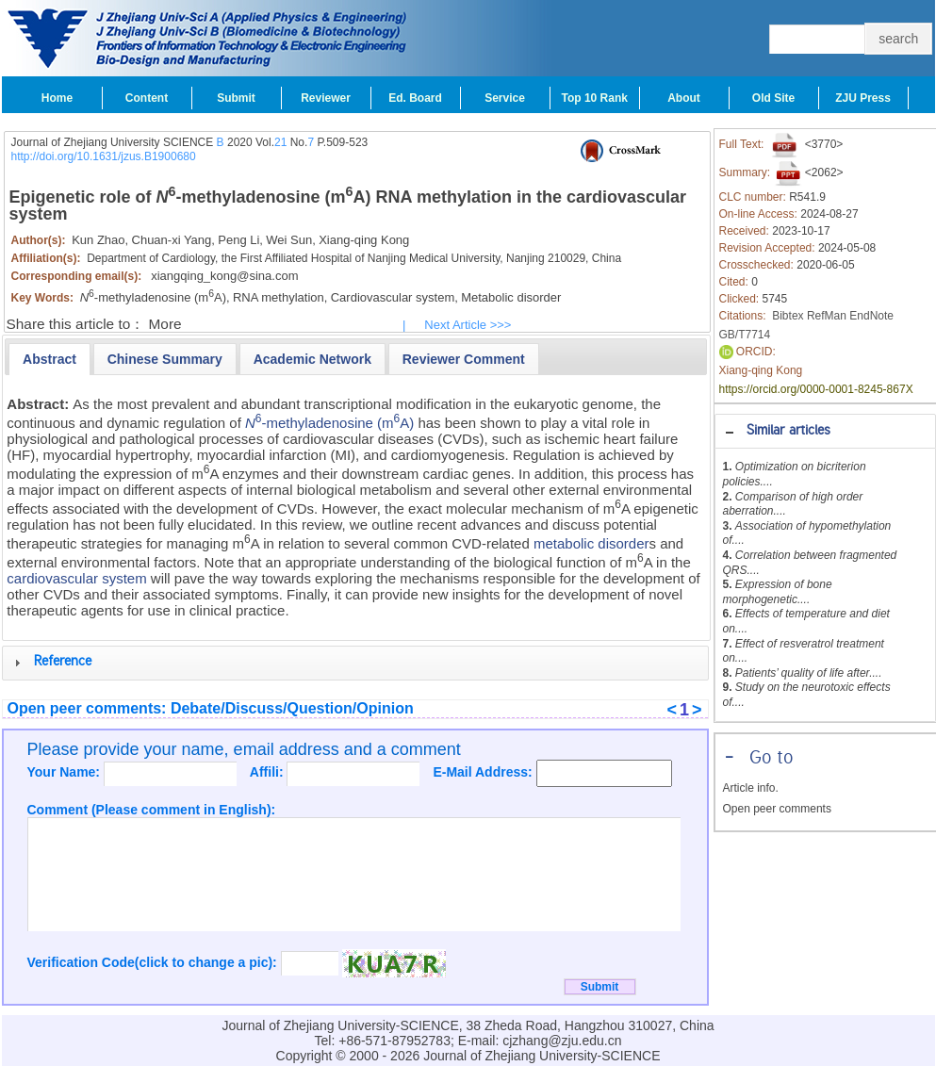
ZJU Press (863, 98)
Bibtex (787, 315)
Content (146, 98)
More (165, 324)
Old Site (773, 98)
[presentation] (49, 359)
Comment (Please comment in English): (151, 809)
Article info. (751, 788)
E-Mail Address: (484, 771)
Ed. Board (415, 98)
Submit (236, 98)
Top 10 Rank (595, 98)
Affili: (268, 771)
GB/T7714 (745, 334)
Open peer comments (777, 808)
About (683, 98)
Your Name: (65, 771)
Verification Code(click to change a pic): (154, 962)
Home (57, 98)
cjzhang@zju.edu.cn (561, 1040)
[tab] (825, 431)
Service (504, 98)
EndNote (871, 315)
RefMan (826, 315)
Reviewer (326, 98)
